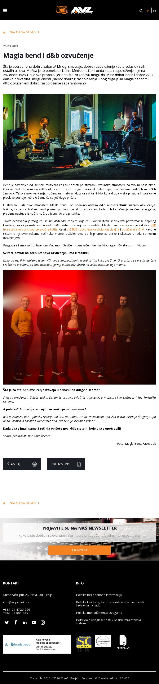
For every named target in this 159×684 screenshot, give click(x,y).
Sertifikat (123, 641)
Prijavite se (79, 549)
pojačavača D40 (133, 229)
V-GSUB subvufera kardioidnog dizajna (93, 229)
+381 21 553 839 (15, 611)
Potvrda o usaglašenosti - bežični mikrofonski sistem (108, 620)
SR (148, 10)
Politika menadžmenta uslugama (99, 611)
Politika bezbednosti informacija (99, 594)
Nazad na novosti (21, 32)
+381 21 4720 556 (16, 608)
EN (154, 10)
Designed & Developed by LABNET (105, 677)
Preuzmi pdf (66, 464)
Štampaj (22, 464)
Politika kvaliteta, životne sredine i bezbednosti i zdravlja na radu (110, 602)
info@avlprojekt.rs (16, 601)
